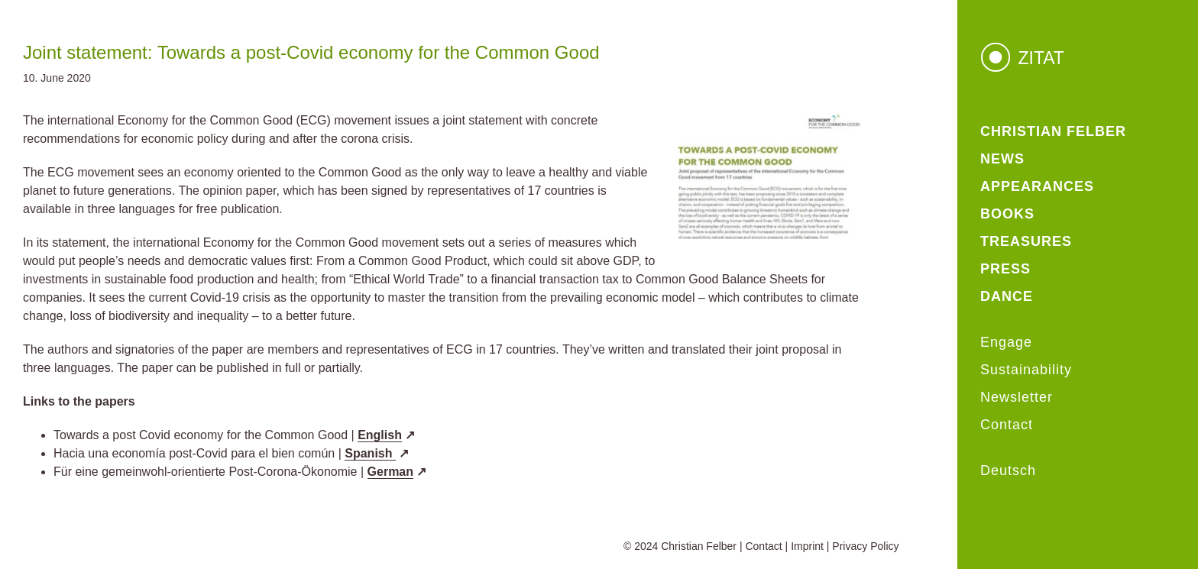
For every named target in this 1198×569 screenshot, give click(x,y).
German (390, 471)
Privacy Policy (865, 546)
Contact (763, 546)
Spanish (370, 453)
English (380, 434)
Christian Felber (699, 546)
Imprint (807, 546)
